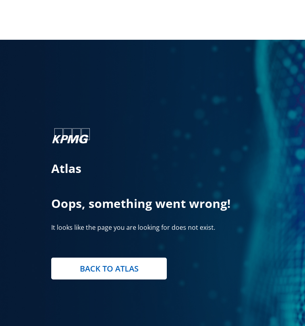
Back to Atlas (109, 268)
